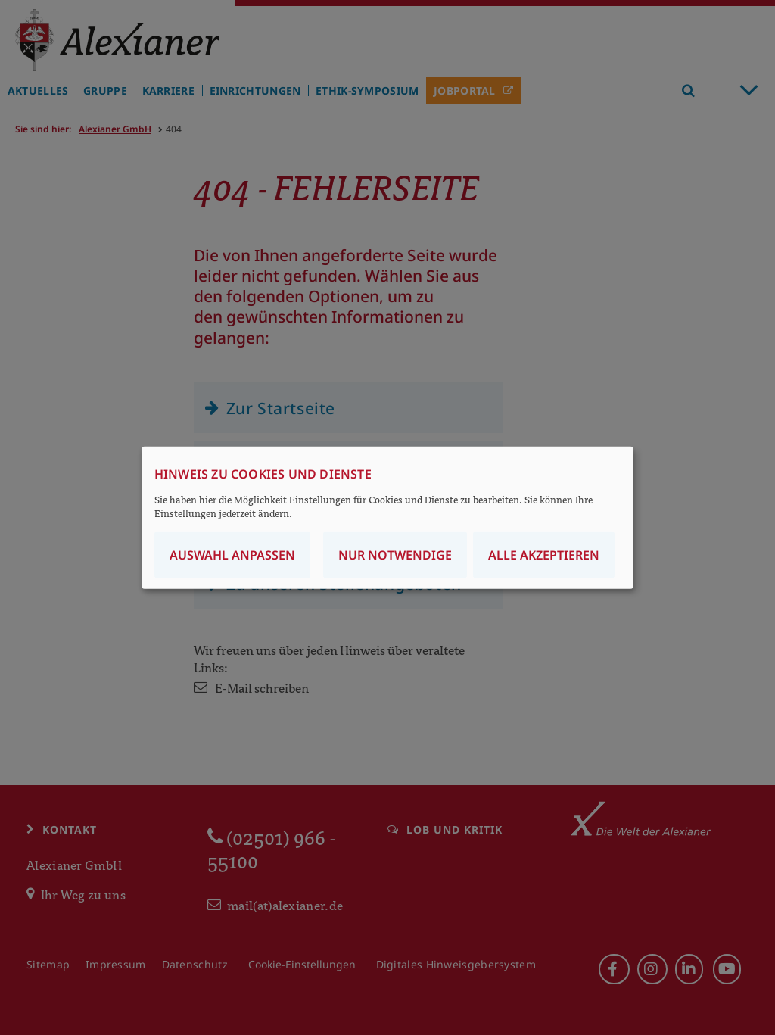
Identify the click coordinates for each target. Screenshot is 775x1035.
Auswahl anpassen (232, 555)
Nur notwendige (395, 555)
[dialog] (387, 517)
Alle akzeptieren (543, 555)
